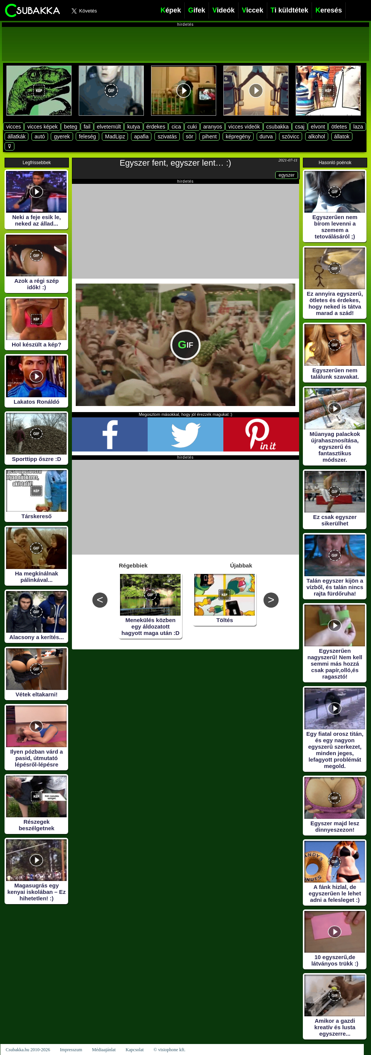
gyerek (62, 136)
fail (87, 127)
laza (358, 127)
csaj (299, 127)
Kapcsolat (135, 1049)
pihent (209, 136)
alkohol (316, 136)
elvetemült (109, 127)
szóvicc (290, 136)
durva (266, 136)
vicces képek (42, 127)
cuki (192, 127)
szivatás (167, 136)
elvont (318, 127)
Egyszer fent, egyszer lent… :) (175, 163)
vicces (13, 127)
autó (39, 136)
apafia (141, 136)
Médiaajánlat (104, 1049)
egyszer (287, 175)
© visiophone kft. (170, 1049)
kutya (133, 127)
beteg (70, 127)
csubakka (277, 127)
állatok (341, 136)
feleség (87, 136)
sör (189, 136)
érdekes (156, 127)
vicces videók (244, 127)
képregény (238, 136)
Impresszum (71, 1049)
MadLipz (115, 136)
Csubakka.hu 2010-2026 (28, 1049)
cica (176, 127)
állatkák (16, 136)
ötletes (339, 127)
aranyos (212, 127)
